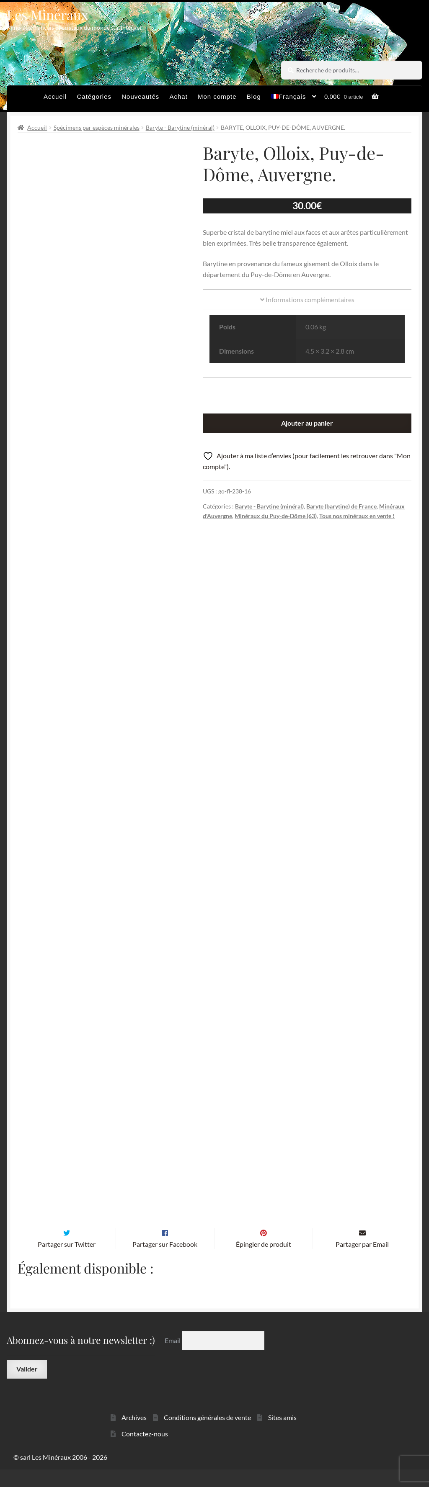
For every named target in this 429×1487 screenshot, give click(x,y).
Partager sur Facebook (164, 1262)
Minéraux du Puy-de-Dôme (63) (276, 515)
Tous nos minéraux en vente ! (357, 515)
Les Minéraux (47, 14)
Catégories (94, 96)
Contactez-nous (144, 1451)
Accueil (55, 96)
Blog (254, 96)
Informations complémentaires (307, 299)
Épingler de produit (263, 1262)
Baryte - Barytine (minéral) (180, 127)
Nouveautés (140, 96)
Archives (134, 1435)
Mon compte (217, 96)
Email (173, 1358)
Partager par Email (362, 1262)
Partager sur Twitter (67, 1262)
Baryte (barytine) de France (341, 506)
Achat (178, 96)
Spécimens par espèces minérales (97, 127)
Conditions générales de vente (207, 1435)
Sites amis (282, 1435)
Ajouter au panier (307, 423)
